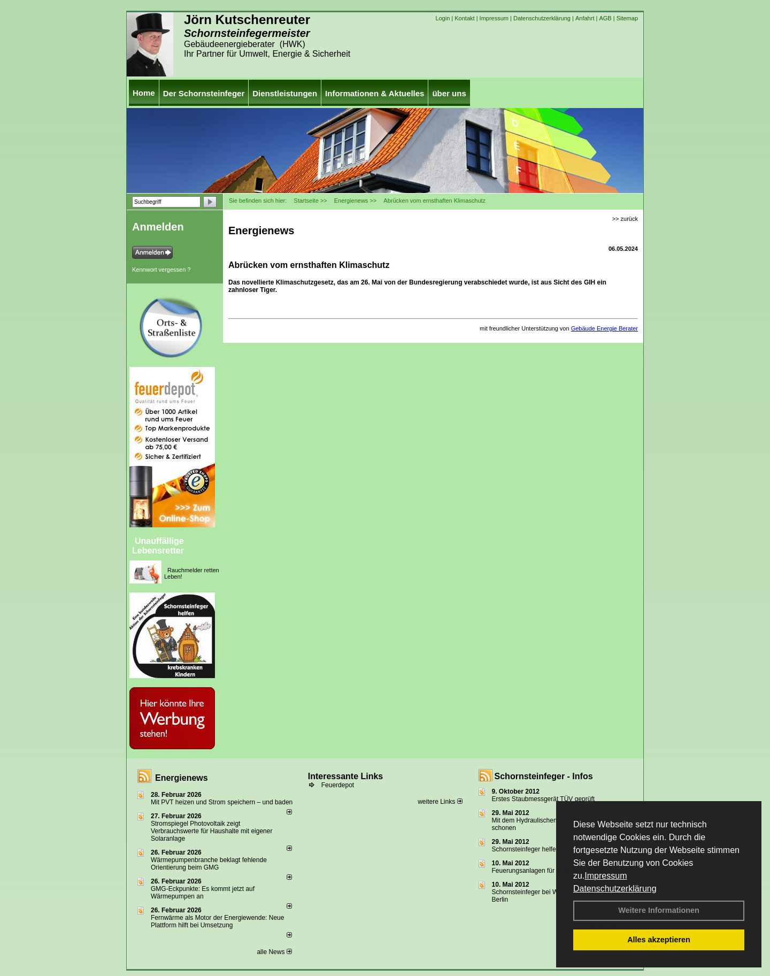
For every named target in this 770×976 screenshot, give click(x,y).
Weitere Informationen (658, 910)
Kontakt (464, 18)
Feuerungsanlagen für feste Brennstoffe (548, 870)
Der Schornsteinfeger (204, 93)
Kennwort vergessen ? (161, 269)
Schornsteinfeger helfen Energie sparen (548, 849)
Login (442, 18)
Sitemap (627, 18)
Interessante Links (345, 776)
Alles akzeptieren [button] (658, 939)
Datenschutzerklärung (615, 888)
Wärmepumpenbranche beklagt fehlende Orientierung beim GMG (209, 863)
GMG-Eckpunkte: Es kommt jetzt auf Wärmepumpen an (203, 892)
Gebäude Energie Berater (604, 328)
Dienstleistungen (284, 93)
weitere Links (440, 801)
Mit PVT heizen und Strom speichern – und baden (221, 802)
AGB (605, 18)
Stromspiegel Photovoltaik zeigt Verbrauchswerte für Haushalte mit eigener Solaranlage (211, 831)
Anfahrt (584, 18)
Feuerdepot (337, 785)
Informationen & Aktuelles (374, 93)
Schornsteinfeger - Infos (544, 776)
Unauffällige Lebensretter (158, 545)
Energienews (181, 777)
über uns (449, 93)
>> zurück (625, 219)
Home (144, 92)
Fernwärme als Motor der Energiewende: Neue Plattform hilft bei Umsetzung (217, 921)
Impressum (605, 875)
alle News (274, 952)
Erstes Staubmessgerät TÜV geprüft (543, 799)
